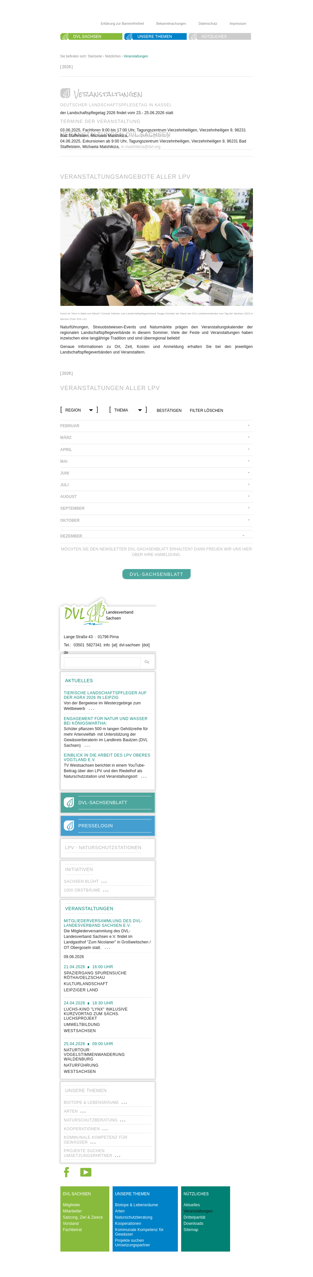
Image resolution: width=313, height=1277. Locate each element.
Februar (70, 426)
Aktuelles (192, 1205)
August (68, 496)
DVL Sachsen (87, 36)
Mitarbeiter (72, 1211)
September (72, 508)
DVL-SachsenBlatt (156, 574)
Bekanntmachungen (171, 23)
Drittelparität (195, 1217)
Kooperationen (128, 1223)
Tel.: (67, 645)
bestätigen (169, 410)
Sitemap (191, 1229)
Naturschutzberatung (133, 1217)
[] (66, 67)
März (66, 437)
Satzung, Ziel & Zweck (83, 1217)
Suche (80, 44)
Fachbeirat (72, 1229)
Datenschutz (207, 23)
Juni (64, 473)
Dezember (71, 536)
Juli (64, 485)
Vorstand (71, 1223)
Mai (64, 461)
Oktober (70, 520)
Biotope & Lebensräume (136, 1205)
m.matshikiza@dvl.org (149, 135)
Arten (120, 1211)
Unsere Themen (154, 36)
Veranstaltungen (136, 56)
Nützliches (214, 36)
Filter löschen (206, 410)
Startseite (95, 56)
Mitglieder (72, 1205)
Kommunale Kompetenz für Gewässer (139, 1232)
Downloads (194, 1223)
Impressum (238, 23)
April (66, 449)
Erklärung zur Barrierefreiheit (122, 23)
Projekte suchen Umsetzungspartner (132, 1242)
